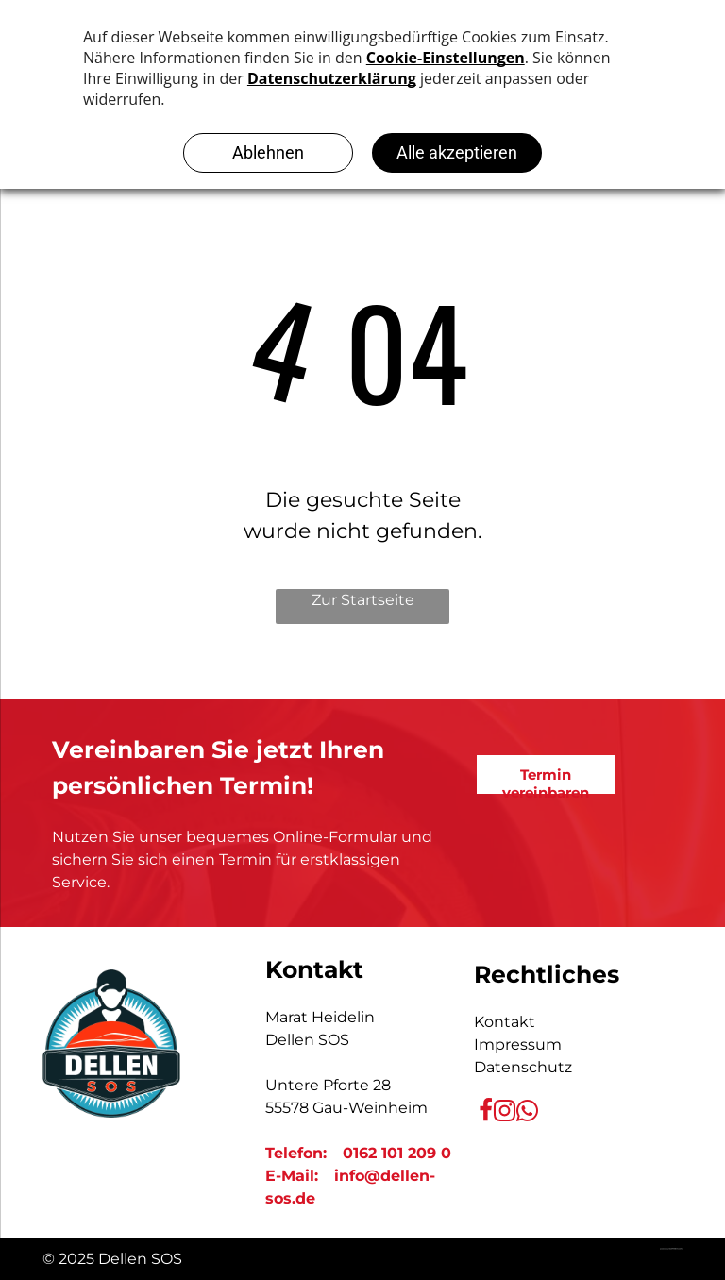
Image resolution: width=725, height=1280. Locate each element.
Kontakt (504, 1022)
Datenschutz (523, 1067)
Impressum (518, 1044)
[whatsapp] (527, 1113)
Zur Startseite (363, 600)
